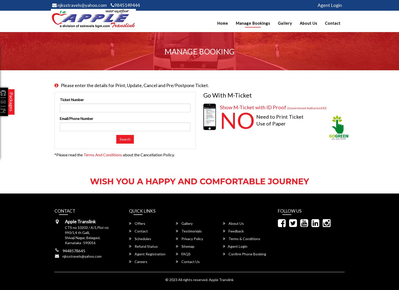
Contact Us (188, 261)
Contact (332, 23)
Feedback (233, 231)
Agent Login (330, 5)
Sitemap (185, 246)
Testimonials (189, 231)
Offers (137, 223)
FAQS (183, 254)
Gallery (285, 23)
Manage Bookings (253, 23)
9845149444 (125, 5)
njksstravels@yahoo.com (79, 5)
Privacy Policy (189, 239)
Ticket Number (72, 100)
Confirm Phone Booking (244, 254)
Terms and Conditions (102, 155)
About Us (308, 23)
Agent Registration (147, 254)
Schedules (140, 239)
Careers (138, 261)
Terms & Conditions (241, 239)
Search (125, 139)
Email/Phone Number (76, 118)
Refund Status (143, 246)
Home (222, 23)
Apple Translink (221, 280)
